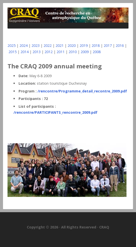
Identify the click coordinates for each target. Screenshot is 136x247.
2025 (12, 45)
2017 (108, 45)
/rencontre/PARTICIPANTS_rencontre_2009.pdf (55, 112)
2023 (36, 45)
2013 (37, 51)
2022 (48, 45)
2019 (84, 45)
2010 (73, 51)
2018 (96, 45)
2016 (120, 45)
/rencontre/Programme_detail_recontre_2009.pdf (82, 91)
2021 (60, 45)
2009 (85, 51)
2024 (24, 45)
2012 (49, 51)
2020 (72, 45)
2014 (25, 51)
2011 (61, 51)
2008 (97, 51)
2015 (13, 51)
